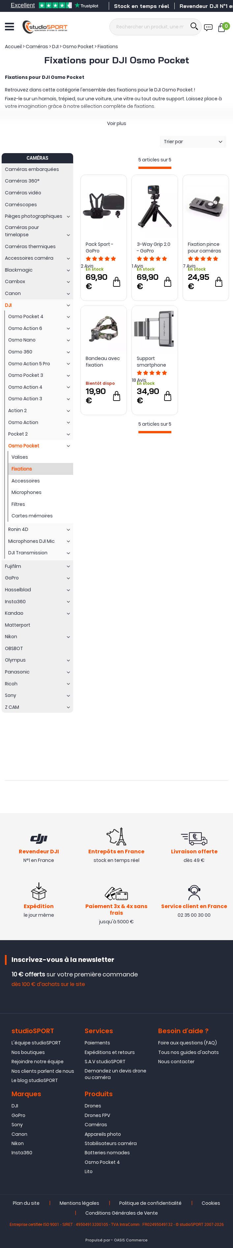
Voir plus (116, 123)
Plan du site (26, 1203)
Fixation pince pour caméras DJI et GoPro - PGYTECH (204, 247)
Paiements (97, 1042)
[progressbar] (154, 168)
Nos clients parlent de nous (43, 1071)
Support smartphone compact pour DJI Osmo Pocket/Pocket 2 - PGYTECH (153, 361)
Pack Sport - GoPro (99, 247)
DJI (15, 1105)
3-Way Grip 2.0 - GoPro (153, 247)
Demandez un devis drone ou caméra (115, 1074)
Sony (17, 1124)
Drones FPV (97, 1115)
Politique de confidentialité (150, 1203)
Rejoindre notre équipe (38, 1061)
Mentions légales (79, 1203)
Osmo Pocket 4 (102, 1162)
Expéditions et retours (110, 1052)
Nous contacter (176, 1061)
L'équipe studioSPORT (36, 1042)
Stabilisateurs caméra (111, 1143)
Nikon (18, 1143)
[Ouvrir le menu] (9, 26)
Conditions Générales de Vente (121, 1213)
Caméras (96, 1124)
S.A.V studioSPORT (105, 1061)
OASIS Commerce (131, 1240)
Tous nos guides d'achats (188, 1052)
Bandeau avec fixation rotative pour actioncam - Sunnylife (103, 361)
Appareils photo (103, 1134)
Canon (19, 1134)
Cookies (211, 1203)
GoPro (18, 1115)
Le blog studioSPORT (35, 1080)
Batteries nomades (107, 1152)
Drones (93, 1105)
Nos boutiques (28, 1052)
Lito (89, 1171)
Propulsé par (97, 1240)
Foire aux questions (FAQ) (187, 1042)
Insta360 (22, 1152)
